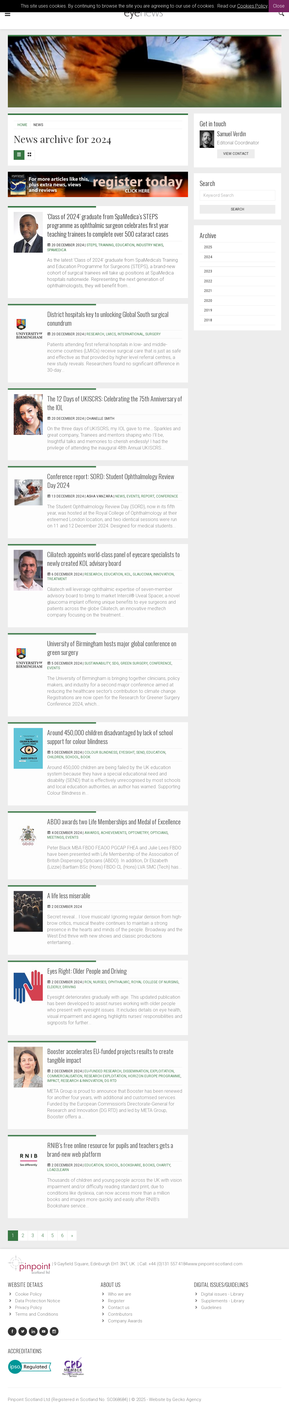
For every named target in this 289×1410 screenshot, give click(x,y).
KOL (128, 574)
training (106, 245)
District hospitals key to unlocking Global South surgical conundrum (108, 318)
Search (237, 209)
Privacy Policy (28, 1307)
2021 (208, 291)
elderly (54, 987)
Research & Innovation (82, 1081)
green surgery (134, 663)
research (95, 334)
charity (163, 1165)
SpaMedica (56, 250)
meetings (55, 837)
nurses (99, 982)
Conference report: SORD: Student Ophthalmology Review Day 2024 (110, 481)
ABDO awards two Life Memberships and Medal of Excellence (114, 821)
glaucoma (142, 574)
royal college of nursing (154, 982)
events (133, 496)
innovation (163, 574)
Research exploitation (105, 1076)
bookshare (130, 1165)
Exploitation (162, 1071)
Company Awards (125, 1321)
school (72, 757)
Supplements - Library (222, 1300)
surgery (153, 334)
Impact (53, 1081)
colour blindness (100, 752)
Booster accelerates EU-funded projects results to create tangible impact (110, 1055)
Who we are (119, 1294)
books (149, 1165)
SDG (115, 663)
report (147, 496)
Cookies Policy (252, 6)
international (130, 334)
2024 (208, 257)
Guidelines (211, 1307)
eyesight (126, 752)
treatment (57, 579)
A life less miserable (68, 895)
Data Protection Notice (37, 1300)
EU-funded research (102, 1071)
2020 (208, 301)
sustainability (97, 663)
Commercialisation (64, 1076)
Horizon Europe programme (154, 1076)
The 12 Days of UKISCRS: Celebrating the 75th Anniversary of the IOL (114, 403)
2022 (208, 281)
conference (167, 496)
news (120, 496)
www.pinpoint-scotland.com (215, 1263)
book (85, 757)
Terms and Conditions (36, 1314)
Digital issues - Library (222, 1294)
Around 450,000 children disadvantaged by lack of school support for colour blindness (110, 737)
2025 (208, 247)
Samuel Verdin (231, 133)
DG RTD (110, 1081)
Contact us (119, 1307)
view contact (236, 154)
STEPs (91, 245)
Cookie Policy (28, 1294)
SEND (140, 752)
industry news (149, 245)
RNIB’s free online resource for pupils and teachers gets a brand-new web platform (110, 1149)
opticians (159, 833)
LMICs (111, 334)
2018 (208, 320)
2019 (208, 310)
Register (116, 1300)
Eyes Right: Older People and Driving (87, 970)
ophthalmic (119, 982)
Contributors (120, 1314)
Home (22, 125)
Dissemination (135, 1071)
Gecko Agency (186, 1399)
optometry (138, 833)
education (125, 245)
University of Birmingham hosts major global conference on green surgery (111, 648)
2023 (208, 271)
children (55, 757)
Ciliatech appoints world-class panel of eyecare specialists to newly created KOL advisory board (113, 559)
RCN (87, 982)
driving (69, 987)
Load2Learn (58, 1170)
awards (91, 833)
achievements (113, 833)
